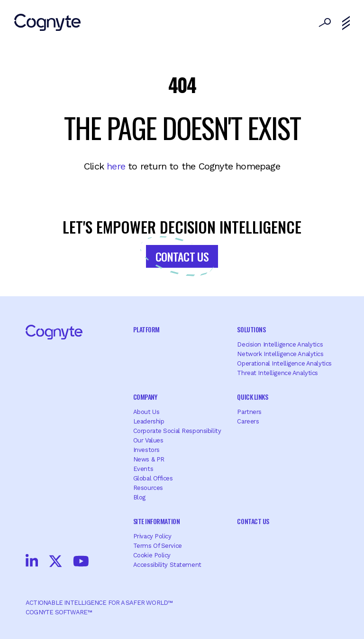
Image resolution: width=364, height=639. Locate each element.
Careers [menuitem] (248, 421)
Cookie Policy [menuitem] (152, 555)
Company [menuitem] (145, 397)
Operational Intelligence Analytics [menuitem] (284, 363)
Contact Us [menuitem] (253, 521)
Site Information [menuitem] (156, 521)
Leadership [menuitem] (148, 421)
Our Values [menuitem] (148, 440)
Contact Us (182, 256)
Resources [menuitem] (148, 487)
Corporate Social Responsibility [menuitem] (177, 430)
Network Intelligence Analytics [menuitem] (280, 353)
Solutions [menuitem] (251, 329)
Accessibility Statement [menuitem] (167, 564)
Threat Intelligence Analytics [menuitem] (277, 372)
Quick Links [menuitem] (252, 397)
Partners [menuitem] (249, 411)
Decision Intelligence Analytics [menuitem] (280, 344)
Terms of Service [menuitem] (157, 545)
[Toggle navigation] (346, 23)
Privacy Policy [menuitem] (152, 536)
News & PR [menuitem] (148, 459)
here (116, 166)
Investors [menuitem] (146, 449)
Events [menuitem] (143, 468)
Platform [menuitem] (146, 329)
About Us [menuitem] (146, 411)
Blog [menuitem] (139, 497)
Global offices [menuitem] (153, 478)
